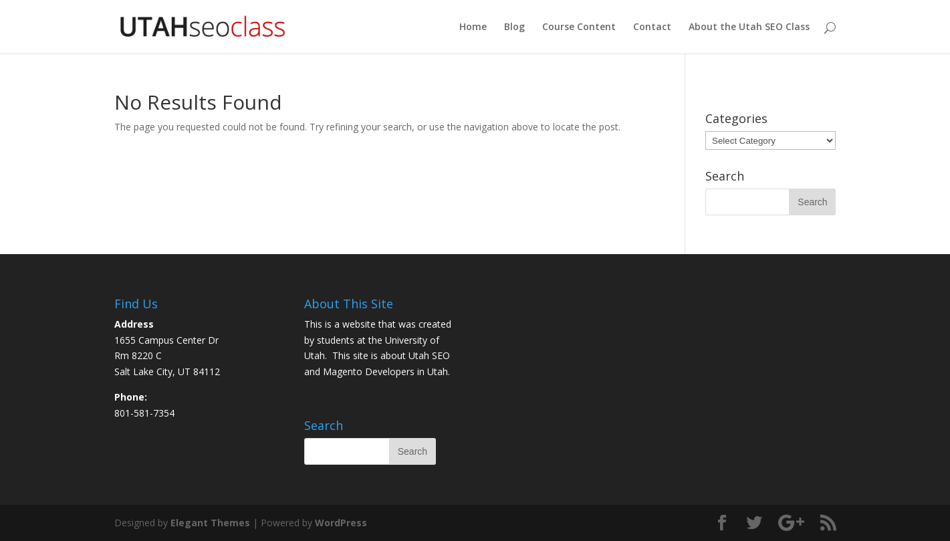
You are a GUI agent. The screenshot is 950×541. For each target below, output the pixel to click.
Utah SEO (429, 355)
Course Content (579, 27)
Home (473, 27)
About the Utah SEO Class (749, 27)
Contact (652, 27)
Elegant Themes (210, 522)
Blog (514, 27)
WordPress (341, 522)
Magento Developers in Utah (385, 371)
